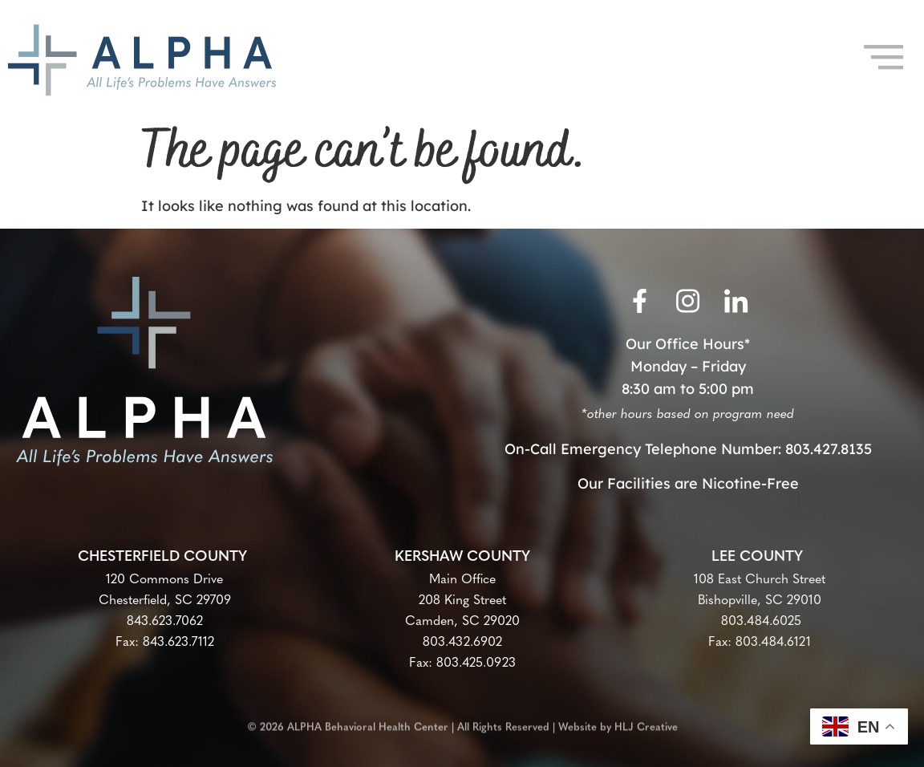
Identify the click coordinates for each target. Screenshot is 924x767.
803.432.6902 (462, 642)
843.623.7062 (165, 621)
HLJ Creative (646, 722)
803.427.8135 (828, 449)
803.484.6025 (759, 621)
